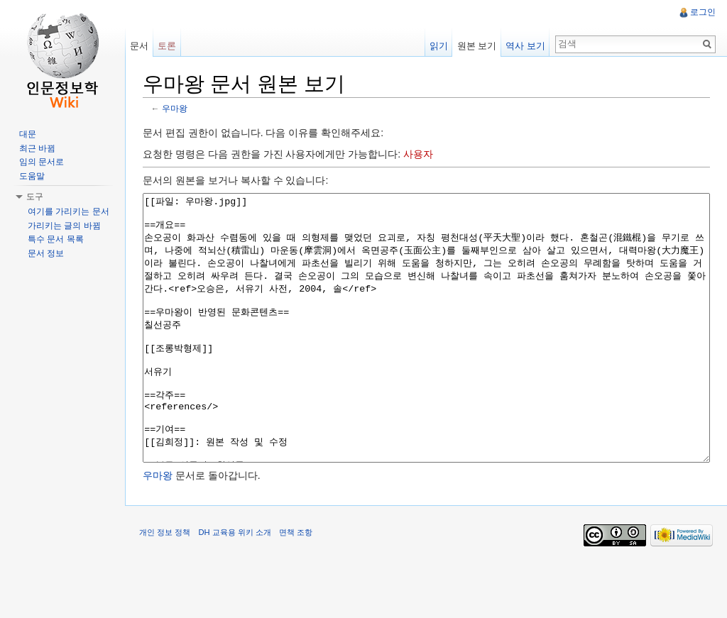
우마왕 (174, 108)
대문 (27, 134)
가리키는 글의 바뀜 (64, 226)
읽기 (439, 45)
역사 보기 (525, 45)
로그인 (703, 12)
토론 (167, 45)
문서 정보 (46, 253)
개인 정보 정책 (164, 585)
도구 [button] (34, 197)
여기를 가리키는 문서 (68, 211)
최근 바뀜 (37, 148)
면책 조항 (295, 585)
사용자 (418, 154)
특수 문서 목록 (56, 239)
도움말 (32, 176)
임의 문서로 (41, 162)
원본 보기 (477, 45)
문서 (139, 45)
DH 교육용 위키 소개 (234, 585)
